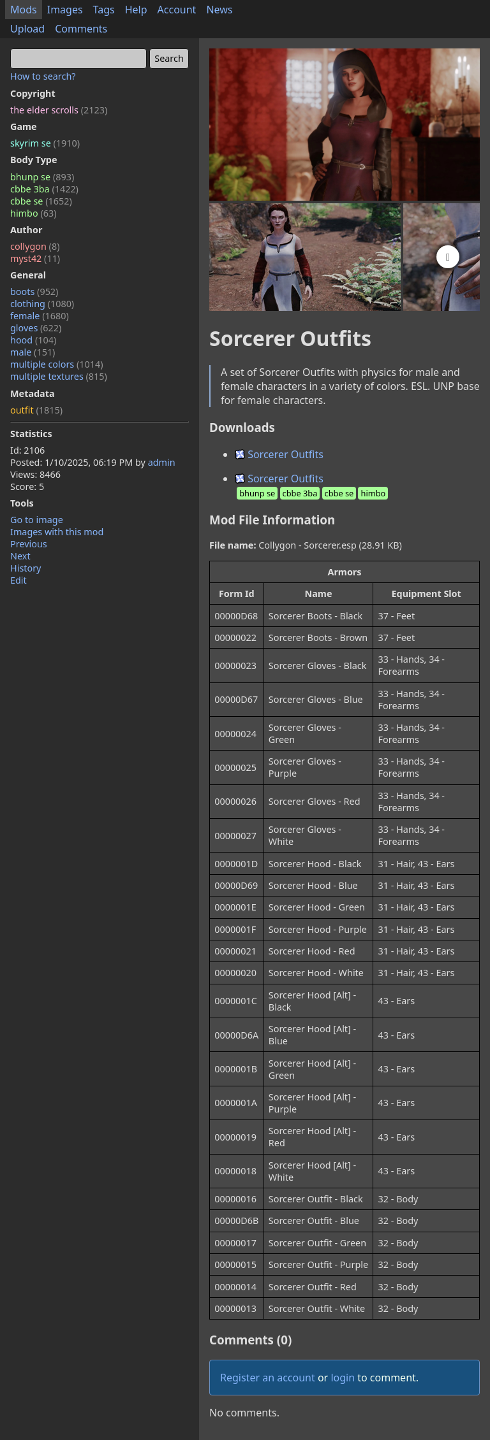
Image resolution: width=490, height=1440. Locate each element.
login (342, 1378)
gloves (35, 328)
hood (33, 340)
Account (177, 10)
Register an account (267, 1378)
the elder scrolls (58, 110)
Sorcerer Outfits (279, 454)
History (25, 568)
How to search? (43, 76)
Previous (28, 544)
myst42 (35, 258)
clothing (42, 304)
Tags (104, 10)
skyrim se (45, 143)
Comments (81, 29)
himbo (33, 213)
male (32, 352)
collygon (34, 246)
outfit (36, 410)
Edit (18, 580)
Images (65, 10)
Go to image (36, 520)
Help (136, 10)
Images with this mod (56, 532)
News (219, 10)
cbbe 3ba (44, 189)
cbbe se (41, 201)
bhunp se (42, 177)
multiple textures (58, 376)
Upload (27, 29)
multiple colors (56, 364)
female (39, 316)
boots (34, 291)
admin (161, 462)
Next (20, 556)
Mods (23, 10)
